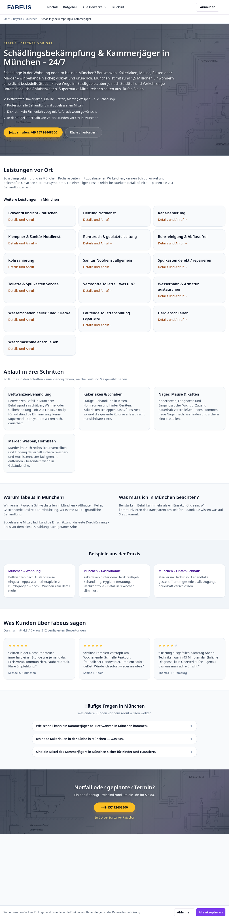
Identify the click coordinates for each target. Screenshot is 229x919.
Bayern (17, 19)
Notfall (52, 7)
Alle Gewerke (95, 7)
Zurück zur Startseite (108, 817)
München (31, 19)
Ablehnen (184, 912)
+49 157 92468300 (114, 807)
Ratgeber (70, 7)
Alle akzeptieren (211, 912)
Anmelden (207, 7)
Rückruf (118, 7)
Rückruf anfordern (84, 132)
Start (7, 19)
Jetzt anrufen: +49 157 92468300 (33, 132)
